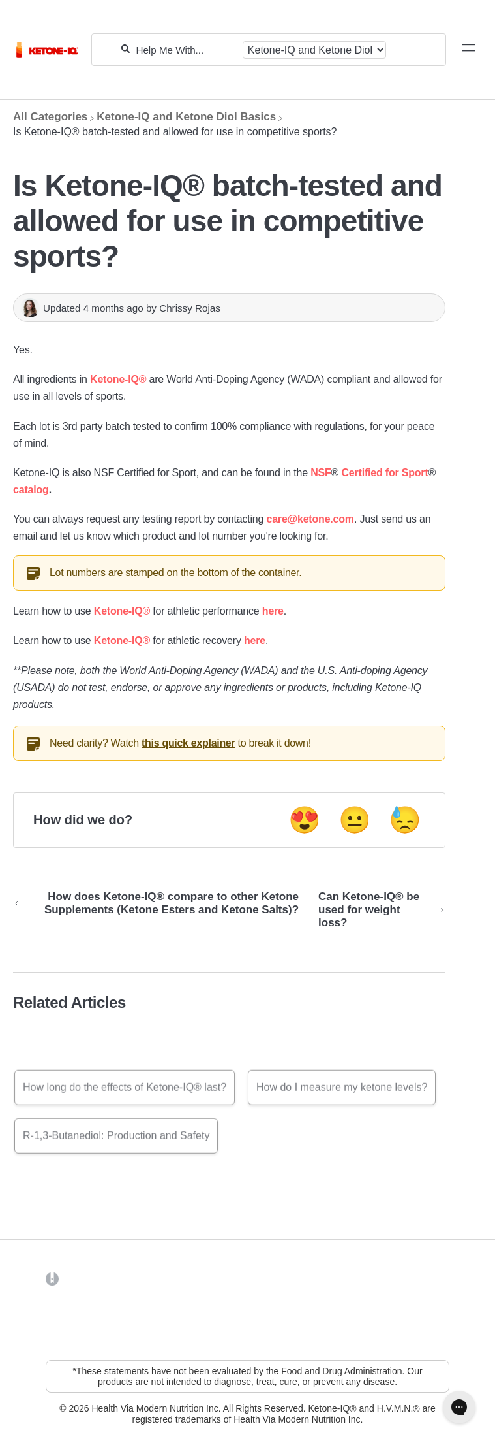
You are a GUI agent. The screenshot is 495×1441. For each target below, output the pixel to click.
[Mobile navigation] (468, 49)
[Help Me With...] (185, 50)
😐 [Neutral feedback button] (354, 819)
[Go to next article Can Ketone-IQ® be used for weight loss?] (376, 910)
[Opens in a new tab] (52, 1278)
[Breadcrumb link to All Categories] (50, 116)
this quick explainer (188, 743)
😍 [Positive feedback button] (304, 819)
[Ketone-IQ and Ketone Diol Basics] (186, 116)
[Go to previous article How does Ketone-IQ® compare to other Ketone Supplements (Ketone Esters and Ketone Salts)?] (160, 910)
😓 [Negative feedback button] (405, 819)
